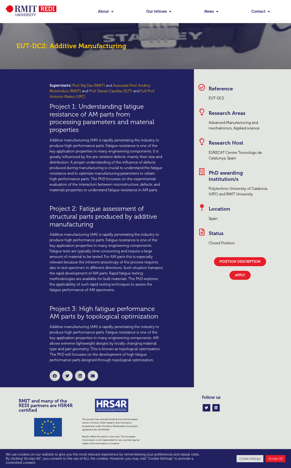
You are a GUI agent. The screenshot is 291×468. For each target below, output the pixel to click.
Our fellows (158, 11)
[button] (55, 376)
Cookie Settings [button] (250, 458)
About (105, 11)
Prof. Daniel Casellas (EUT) (110, 91)
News (211, 11)
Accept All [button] (275, 458)
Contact (260, 11)
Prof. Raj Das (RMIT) (88, 85)
